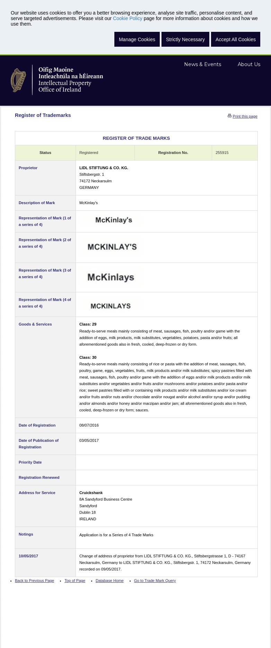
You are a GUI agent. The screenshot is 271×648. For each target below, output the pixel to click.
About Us (249, 64)
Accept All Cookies (236, 39)
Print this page (245, 116)
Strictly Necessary (185, 39)
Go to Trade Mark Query (155, 580)
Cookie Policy (127, 18)
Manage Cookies (137, 39)
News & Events (202, 64)
